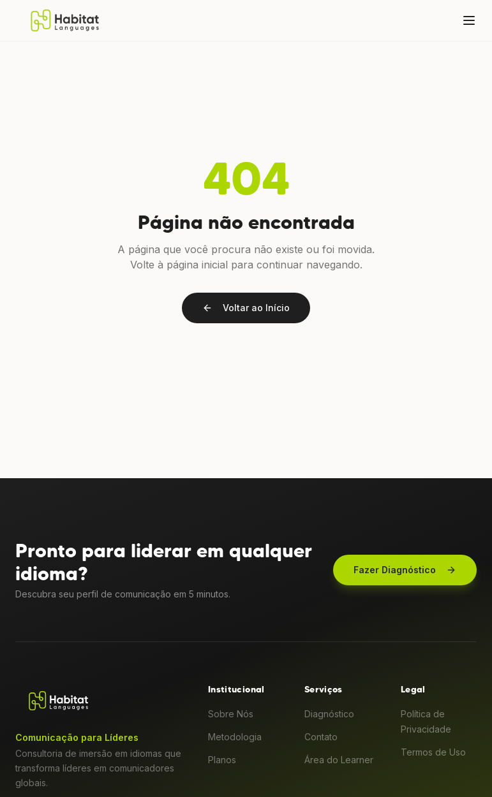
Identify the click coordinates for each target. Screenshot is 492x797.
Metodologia (235, 736)
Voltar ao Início (246, 307)
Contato (321, 736)
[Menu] (469, 20)
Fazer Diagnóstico (405, 569)
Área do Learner (338, 759)
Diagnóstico (329, 713)
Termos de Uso (433, 752)
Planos (222, 759)
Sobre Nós (230, 713)
